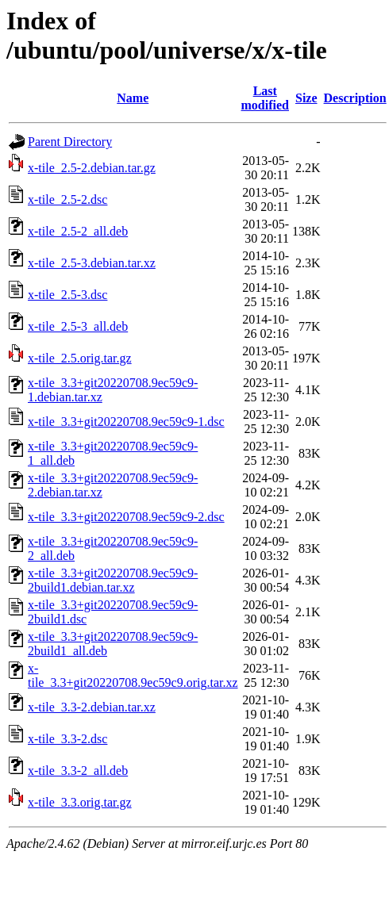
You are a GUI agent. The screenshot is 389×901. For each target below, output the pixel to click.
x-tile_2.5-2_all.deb (78, 231)
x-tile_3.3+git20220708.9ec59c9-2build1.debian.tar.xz (113, 580)
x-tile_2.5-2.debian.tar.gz (92, 167)
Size (306, 98)
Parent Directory (70, 141)
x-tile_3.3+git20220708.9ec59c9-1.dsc (126, 421)
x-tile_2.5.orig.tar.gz (80, 358)
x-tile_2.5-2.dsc (67, 199)
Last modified (265, 98)
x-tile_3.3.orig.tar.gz (80, 802)
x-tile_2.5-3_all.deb (78, 326)
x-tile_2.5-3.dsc (67, 294)
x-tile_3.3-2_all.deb (78, 770)
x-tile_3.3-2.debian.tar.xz (92, 707)
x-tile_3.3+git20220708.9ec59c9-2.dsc (126, 516)
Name (132, 98)
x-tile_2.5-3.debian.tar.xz (92, 263)
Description (355, 98)
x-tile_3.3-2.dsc (67, 739)
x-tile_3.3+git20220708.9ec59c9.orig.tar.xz (133, 675)
